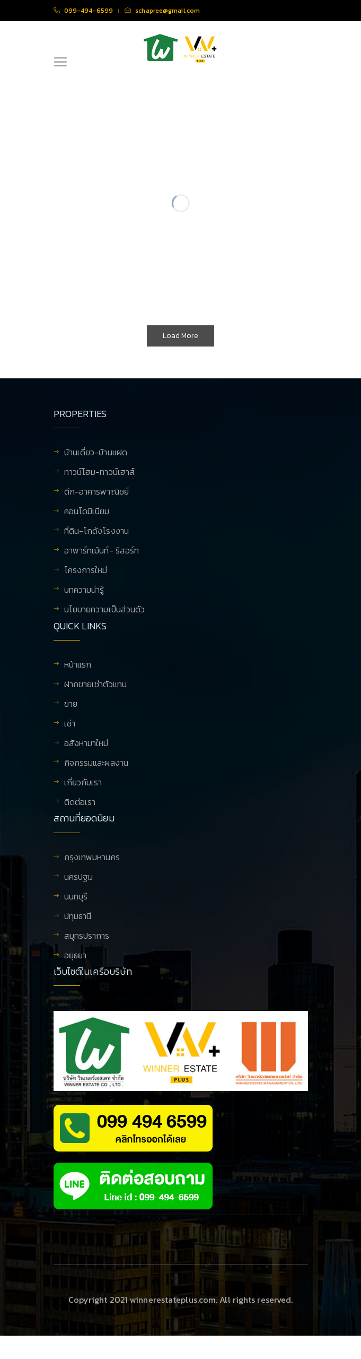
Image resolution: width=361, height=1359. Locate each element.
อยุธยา (75, 971)
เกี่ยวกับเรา (83, 791)
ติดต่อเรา (80, 811)
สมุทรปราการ (87, 952)
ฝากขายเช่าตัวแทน (95, 693)
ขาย (70, 712)
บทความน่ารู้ (84, 590)
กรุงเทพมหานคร (92, 873)
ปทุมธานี (78, 932)
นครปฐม (78, 893)
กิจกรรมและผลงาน (96, 771)
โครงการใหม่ (86, 571)
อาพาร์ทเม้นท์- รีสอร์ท (101, 551)
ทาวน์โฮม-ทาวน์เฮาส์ (99, 473)
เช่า (69, 732)
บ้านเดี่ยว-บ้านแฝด (95, 453)
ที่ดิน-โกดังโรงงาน (96, 531)
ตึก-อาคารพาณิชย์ (96, 492)
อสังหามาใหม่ (86, 752)
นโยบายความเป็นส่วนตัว (104, 610)
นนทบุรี (76, 912)
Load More (180, 335)
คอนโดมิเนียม (87, 512)
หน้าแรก (78, 673)
